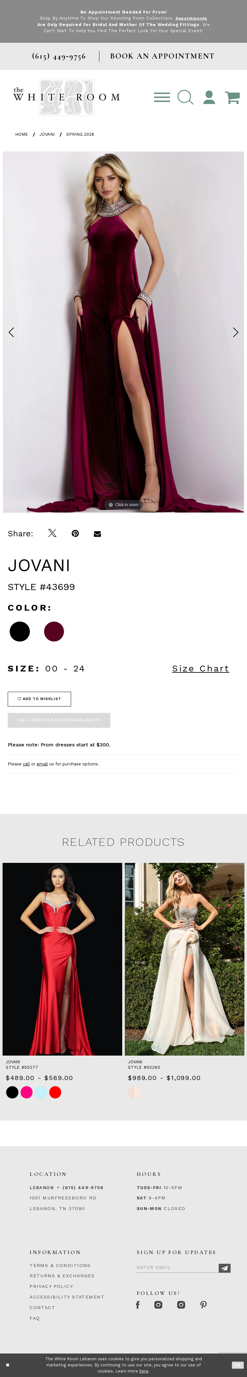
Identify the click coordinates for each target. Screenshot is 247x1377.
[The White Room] (66, 97)
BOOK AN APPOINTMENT (162, 56)
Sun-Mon (149, 1208)
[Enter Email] (184, 1266)
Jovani (47, 134)
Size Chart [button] (200, 668)
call (26, 764)
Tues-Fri (149, 1187)
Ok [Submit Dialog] (237, 1365)
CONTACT (42, 1307)
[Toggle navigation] (162, 97)
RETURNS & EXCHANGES (62, 1275)
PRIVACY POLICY (51, 1286)
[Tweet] (52, 534)
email (42, 764)
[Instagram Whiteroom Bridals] (185, 1305)
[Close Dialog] (8, 1365)
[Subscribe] (225, 1268)
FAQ (35, 1318)
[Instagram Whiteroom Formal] (161, 1305)
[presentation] (62, 959)
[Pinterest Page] (209, 1305)
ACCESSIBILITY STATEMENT (67, 1296)
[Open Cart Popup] (232, 97)
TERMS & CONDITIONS (60, 1265)
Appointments (191, 18)
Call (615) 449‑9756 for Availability (59, 720)
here (143, 1371)
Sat (142, 1198)
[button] (185, 97)
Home (21, 134)
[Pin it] (75, 533)
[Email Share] (97, 533)
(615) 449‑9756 (83, 1187)
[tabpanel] (123, 332)
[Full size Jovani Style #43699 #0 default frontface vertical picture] (123, 332)
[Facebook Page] (139, 1305)
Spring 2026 (80, 134)
